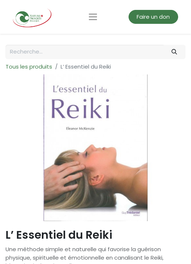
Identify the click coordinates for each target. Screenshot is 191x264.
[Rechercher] (174, 52)
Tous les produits (29, 66)
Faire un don (153, 17)
